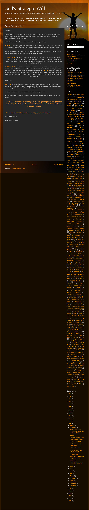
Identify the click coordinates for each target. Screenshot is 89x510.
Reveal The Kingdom (77, 304)
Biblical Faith (70, 81)
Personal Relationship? (76, 463)
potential (76, 271)
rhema (82, 308)
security (68, 315)
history (82, 203)
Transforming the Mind (73, 362)
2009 (70, 396)
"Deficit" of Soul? (74, 454)
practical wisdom (72, 273)
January (72, 425)
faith (76, 169)
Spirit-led (76, 330)
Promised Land (78, 285)
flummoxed (75, 173)
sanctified (69, 313)
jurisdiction (69, 228)
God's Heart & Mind (72, 180)
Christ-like (73, 129)
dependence (79, 149)
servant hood (75, 324)
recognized (69, 296)
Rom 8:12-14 (11, 57)
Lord (83, 239)
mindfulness (78, 246)
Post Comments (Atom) (19, 168)
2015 (70, 411)
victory (74, 376)
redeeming (76, 296)
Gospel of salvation (80, 190)
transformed (75, 360)
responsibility (78, 303)
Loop (79, 239)
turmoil (81, 365)
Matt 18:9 (8, 46)
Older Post (58, 164)
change (78, 123)
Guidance (81, 196)
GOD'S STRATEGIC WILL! (74, 59)
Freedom (69, 176)
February (72, 427)
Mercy (71, 244)
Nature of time (72, 250)
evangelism (71, 167)
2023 (70, 493)
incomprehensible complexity (74, 211)
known (72, 232)
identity (70, 209)
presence (81, 278)
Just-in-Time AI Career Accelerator (73, 29)
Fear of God (80, 171)
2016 (70, 413)
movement (69, 248)
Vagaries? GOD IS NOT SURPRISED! (76, 451)
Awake (69, 105)
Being (70, 113)
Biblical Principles (73, 114)
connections (69, 136)
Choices (72, 435)
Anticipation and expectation (75, 98)
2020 (70, 423)
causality (75, 121)
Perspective (70, 269)
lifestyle (80, 233)
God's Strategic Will (24, 8)
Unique (79, 370)
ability (75, 94)
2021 (70, 488)
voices (80, 376)
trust (72, 363)
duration (75, 160)
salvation (69, 311)
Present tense (71, 283)
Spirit (74, 327)
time (68, 356)
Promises (69, 287)
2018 (70, 418)
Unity (76, 374)
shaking (71, 326)
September (73, 478)
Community (79, 132)
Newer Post (9, 164)
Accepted (70, 96)
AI (83, 96)
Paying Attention (71, 83)
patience (76, 262)
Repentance (77, 301)
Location (69, 239)
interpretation (70, 225)
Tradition (82, 356)
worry (73, 386)
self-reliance (79, 320)
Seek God (75, 317)
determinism (72, 153)
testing (82, 344)
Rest (68, 304)
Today (75, 356)
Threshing (73, 354)
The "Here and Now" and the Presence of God (77, 438)
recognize (78, 294)
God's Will (74, 188)
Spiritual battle (40, 112)
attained (69, 103)
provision (76, 289)
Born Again (70, 118)
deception (77, 146)
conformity (80, 134)
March (72, 466)
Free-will (80, 174)
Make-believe (74, 242)
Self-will (77, 322)
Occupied (78, 253)
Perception (80, 266)
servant (68, 324)
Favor (74, 171)
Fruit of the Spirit (77, 176)
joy (80, 226)
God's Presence (78, 185)
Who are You (72, 383)
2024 (70, 496)
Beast (73, 108)
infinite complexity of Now (74, 216)
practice (80, 273)
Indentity (68, 212)
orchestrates (79, 258)
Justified (82, 228)
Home (34, 164)
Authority (77, 103)
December (73, 485)
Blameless (77, 116)
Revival (77, 308)
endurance (74, 164)
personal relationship (76, 267)
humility (72, 206)
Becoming (71, 111)
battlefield (79, 107)
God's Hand (79, 178)
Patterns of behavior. (75, 448)
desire (75, 151)
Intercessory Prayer (73, 223)
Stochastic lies (78, 335)
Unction (80, 367)
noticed (82, 250)
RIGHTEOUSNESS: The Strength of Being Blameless (74, 86)
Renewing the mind (77, 299)
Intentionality (70, 221)
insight (81, 217)
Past (68, 262)
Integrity (68, 219)
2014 (70, 408)
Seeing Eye (75, 315)
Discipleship (79, 154)
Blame (70, 116)
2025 (70, 498)
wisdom (80, 383)
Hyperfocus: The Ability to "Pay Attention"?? (77, 457)
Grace (72, 192)
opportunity (69, 258)
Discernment (80, 153)
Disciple (71, 154)
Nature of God (78, 248)
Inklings (75, 217)
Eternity (82, 165)
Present (69, 282)
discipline (69, 156)
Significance (79, 326)
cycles (74, 143)
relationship (72, 297)
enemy (80, 164)
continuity (78, 140)
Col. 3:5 (45, 70)
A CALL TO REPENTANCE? (74, 76)
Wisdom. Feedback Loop (74, 385)
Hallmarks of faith (79, 197)
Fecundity (69, 173)
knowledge (80, 230)
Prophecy (78, 287)
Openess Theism (79, 257)
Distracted (78, 156)
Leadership (79, 232)
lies (68, 234)
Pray (72, 276)
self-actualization (75, 318)
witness (68, 386)
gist (73, 178)
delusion (80, 147)
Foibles (82, 173)
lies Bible (74, 233)
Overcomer (70, 260)
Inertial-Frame (78, 214)
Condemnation (71, 134)
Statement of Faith (72, 61)
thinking (77, 350)
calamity (78, 120)
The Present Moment (75, 441)
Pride (80, 283)
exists (71, 169)
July (71, 473)
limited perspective (73, 237)
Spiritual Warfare (71, 56)
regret (82, 296)
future (20, 112)
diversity (69, 160)
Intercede (80, 221)
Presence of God (75, 280)
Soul (68, 327)
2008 (70, 394)
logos (74, 239)
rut (80, 310)
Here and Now (73, 203)
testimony (76, 344)
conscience (78, 136)
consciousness (71, 138)
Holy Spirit (26, 112)
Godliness (81, 188)
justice (76, 228)
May (71, 468)
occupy (68, 255)
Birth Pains (81, 114)
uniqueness (69, 374)
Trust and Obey (79, 363)
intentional (78, 219)
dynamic (81, 160)
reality (34, 112)
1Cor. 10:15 (8, 84)
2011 (70, 401)
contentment (69, 139)
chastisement (70, 125)
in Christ (80, 209)
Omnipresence (75, 255)
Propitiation (69, 289)
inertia (75, 212)
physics (77, 269)
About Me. (69, 63)
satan (74, 313)
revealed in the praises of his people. (75, 306)
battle (76, 105)
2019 (70, 420)
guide (71, 197)
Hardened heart (72, 199)
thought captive (70, 352)
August (72, 476)
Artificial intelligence (77, 101)
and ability (71, 97)
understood (69, 370)
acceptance (81, 94)
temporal (74, 342)
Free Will (16, 112)
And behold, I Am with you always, (76, 444)
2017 (70, 416)
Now (31, 112)
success (76, 337)
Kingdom (71, 230)
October (72, 480)
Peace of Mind (70, 266)
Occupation (69, 253)
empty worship (75, 162)
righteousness (72, 310)
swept (82, 337)
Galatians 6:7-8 (10, 67)
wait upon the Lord (71, 377)
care (83, 120)
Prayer (75, 278)
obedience (79, 251)
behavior (82, 110)
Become (80, 108)
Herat (83, 201)
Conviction (76, 141)
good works (71, 190)
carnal (69, 121)
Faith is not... (73, 460)
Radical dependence (75, 290)
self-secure (69, 322)
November (73, 483)
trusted (70, 365)
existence (81, 167)
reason (78, 292)
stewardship (69, 335)
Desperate (81, 151)
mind (76, 244)
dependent (69, 151)
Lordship (71, 241)
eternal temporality (72, 165)
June (71, 471)
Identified (80, 206)
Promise (68, 285)
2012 (70, 403)
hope (82, 205)
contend (80, 138)
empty (68, 162)
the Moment (73, 346)
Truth (75, 365)
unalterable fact (70, 367)
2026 (70, 501)
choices (81, 127)
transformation (80, 358)
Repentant (69, 303)
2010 (70, 398)
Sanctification (78, 311)
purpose (82, 289)
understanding (71, 369)
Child (80, 125)
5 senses (69, 94)
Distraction (71, 158)
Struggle (69, 337)
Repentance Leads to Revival (75, 78)
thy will (80, 354)
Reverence (70, 308)
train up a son (71, 358)
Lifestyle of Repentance (74, 235)
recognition (69, 294)
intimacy (79, 225)
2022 (70, 491)
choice (11, 112)
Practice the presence (75, 275)
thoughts (80, 352)
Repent (68, 301)
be (67, 108)
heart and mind (76, 201)
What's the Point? (79, 381)
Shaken (82, 324)
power (82, 271)
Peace (79, 264)
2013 (70, 406)
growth (73, 195)
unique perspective (73, 372)
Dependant (70, 149)
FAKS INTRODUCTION (73, 54)
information (69, 217)
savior (80, 313)
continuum (69, 141)
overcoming (79, 260)
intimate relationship (71, 226)
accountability (78, 96)
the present (48, 112)
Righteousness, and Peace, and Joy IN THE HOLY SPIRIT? (77, 431)
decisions (70, 147)
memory (81, 242)
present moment (77, 282)
